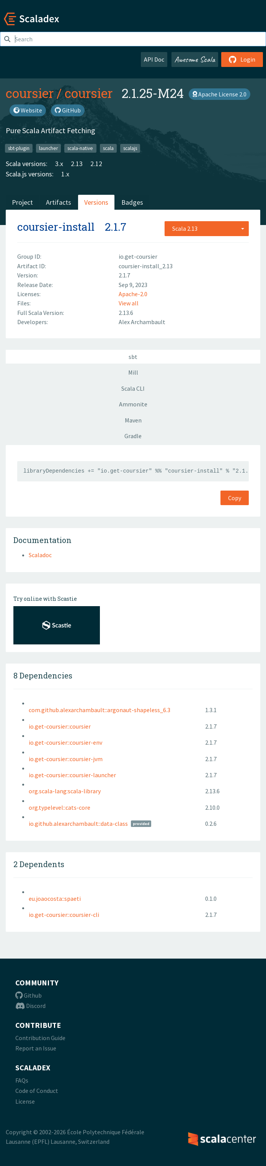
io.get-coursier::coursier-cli (64, 914)
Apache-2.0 (133, 294)
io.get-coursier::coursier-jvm (66, 759)
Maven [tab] (133, 420)
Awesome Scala (195, 59)
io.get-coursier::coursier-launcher (72, 775)
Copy (234, 498)
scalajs (130, 148)
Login (242, 59)
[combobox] (207, 228)
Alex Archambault (142, 322)
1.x (65, 174)
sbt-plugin (18, 148)
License (25, 1101)
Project (22, 202)
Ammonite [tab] (133, 404)
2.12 (96, 163)
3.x (59, 163)
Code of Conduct (36, 1090)
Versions (96, 202)
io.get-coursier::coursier (60, 726)
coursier (30, 93)
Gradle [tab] (133, 436)
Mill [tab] (133, 372)
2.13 (77, 163)
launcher (48, 148)
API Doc (154, 59)
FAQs (21, 1080)
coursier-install (56, 227)
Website (27, 110)
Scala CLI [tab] (133, 388)
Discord (30, 1005)
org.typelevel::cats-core (59, 807)
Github (28, 995)
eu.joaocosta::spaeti (55, 898)
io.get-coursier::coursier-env (65, 742)
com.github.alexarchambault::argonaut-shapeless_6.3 (99, 710)
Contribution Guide (40, 1038)
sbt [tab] (133, 356)
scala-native (80, 148)
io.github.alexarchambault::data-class (78, 823)
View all (129, 303)
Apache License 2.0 (219, 94)
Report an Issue (35, 1048)
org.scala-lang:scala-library (65, 791)
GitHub (68, 110)
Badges (132, 202)
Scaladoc (40, 555)
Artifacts (58, 202)
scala (108, 148)
